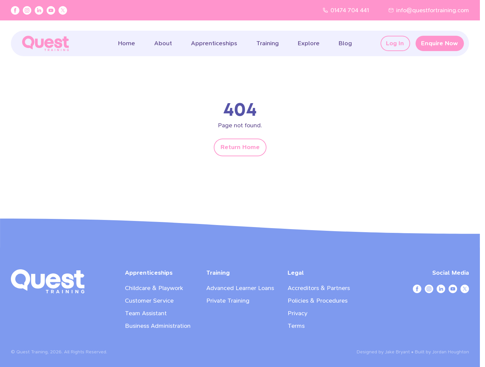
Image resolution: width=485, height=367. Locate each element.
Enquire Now (439, 43)
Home (126, 43)
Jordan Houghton (450, 352)
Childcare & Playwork (154, 288)
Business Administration (158, 326)
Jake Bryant (397, 352)
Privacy (297, 313)
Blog (345, 43)
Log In (395, 43)
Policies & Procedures (317, 300)
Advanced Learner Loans (240, 288)
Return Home (240, 147)
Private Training (227, 300)
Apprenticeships (214, 43)
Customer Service (149, 300)
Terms (296, 326)
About (163, 43)
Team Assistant (146, 313)
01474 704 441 (346, 10)
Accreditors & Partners (319, 288)
